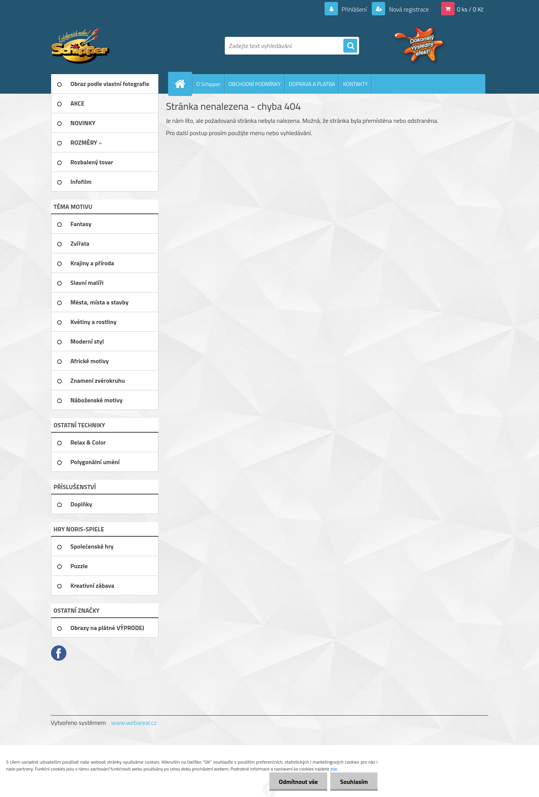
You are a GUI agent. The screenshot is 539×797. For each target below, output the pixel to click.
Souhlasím (354, 781)
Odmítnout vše (298, 781)
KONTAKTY (355, 84)
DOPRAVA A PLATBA (312, 84)
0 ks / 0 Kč (470, 9)
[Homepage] (183, 83)
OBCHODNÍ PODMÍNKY (255, 84)
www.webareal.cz (134, 722)
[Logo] (104, 45)
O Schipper (208, 84)
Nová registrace (408, 9)
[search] (350, 46)
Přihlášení (354, 9)
